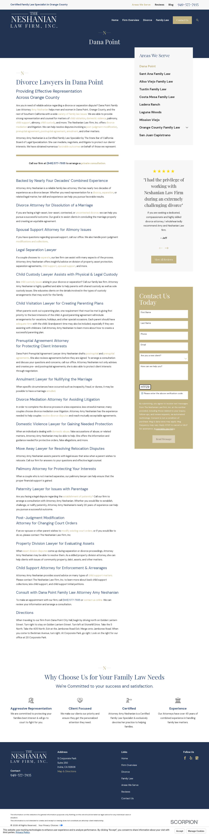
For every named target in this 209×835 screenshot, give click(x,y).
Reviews (159, 4)
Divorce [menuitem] (147, 20)
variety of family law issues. (72, 114)
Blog (171, 4)
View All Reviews (164, 259)
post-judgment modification (101, 127)
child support (23, 122)
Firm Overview (129, 765)
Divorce (125, 771)
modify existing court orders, (77, 530)
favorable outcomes (69, 146)
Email (143, 345)
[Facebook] (185, 758)
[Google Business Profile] (197, 758)
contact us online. (93, 600)
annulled (50, 391)
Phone (144, 334)
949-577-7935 (188, 4)
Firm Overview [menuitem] (130, 20)
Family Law (127, 778)
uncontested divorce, (87, 212)
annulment (72, 131)
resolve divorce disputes (55, 415)
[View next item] (167, 248)
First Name (146, 312)
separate (45, 257)
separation (107, 192)
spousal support (66, 266)
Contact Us (182, 20)
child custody (48, 122)
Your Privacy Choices (50, 825)
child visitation (77, 118)
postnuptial (92, 353)
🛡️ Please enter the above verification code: (162, 393)
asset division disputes (35, 551)
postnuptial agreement (53, 131)
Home (124, 758)
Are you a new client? (151, 355)
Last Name (146, 323)
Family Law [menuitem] (162, 20)
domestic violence (96, 118)
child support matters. (101, 575)
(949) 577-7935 (71, 600)
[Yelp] (191, 758)
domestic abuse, (61, 431)
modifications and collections (32, 241)
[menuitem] (163, 66)
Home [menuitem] (115, 20)
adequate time (24, 323)
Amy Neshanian (39, 109)
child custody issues (31, 281)
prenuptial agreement (28, 131)
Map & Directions (66, 771)
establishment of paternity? (78, 496)
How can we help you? (151, 366)
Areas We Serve (141, 4)
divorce (97, 192)
